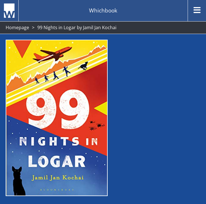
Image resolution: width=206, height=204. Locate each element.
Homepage (17, 27)
